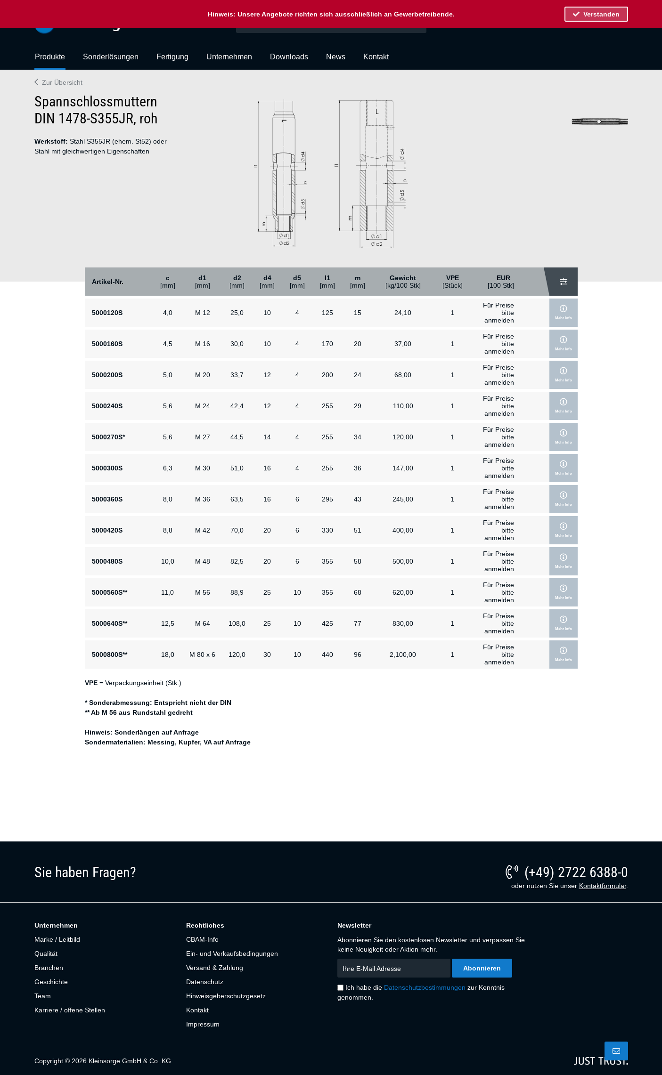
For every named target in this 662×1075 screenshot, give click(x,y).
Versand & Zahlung (214, 967)
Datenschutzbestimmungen (425, 987)
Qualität (45, 953)
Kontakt (197, 1010)
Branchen (48, 967)
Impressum (203, 1024)
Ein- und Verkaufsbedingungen (232, 953)
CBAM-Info (202, 939)
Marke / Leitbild (57, 939)
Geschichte (51, 982)
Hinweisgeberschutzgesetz (226, 996)
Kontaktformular (602, 885)
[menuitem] (49, 61)
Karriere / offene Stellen (69, 1010)
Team (42, 996)
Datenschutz (204, 982)
